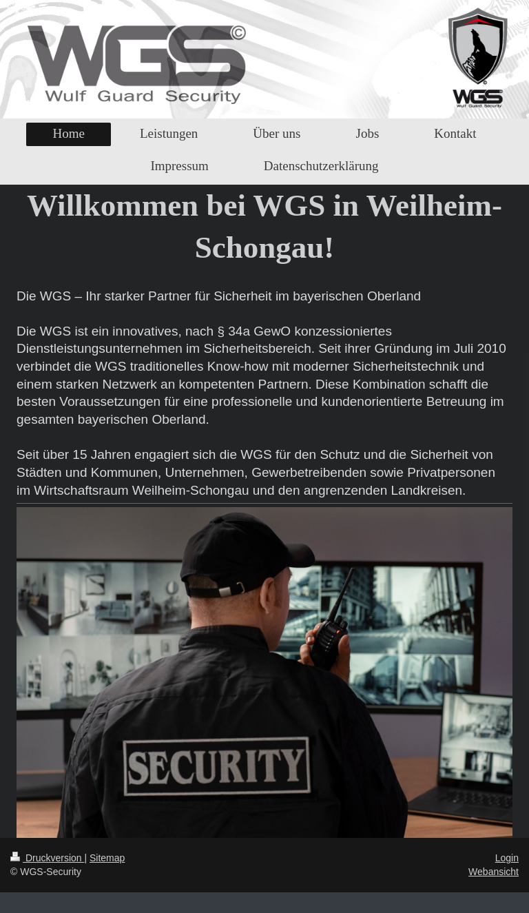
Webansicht (493, 871)
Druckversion (47, 857)
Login (507, 857)
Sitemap (107, 857)
